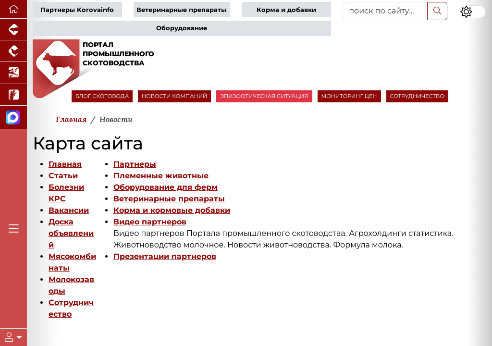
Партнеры (134, 164)
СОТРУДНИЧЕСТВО (417, 96)
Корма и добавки (286, 9)
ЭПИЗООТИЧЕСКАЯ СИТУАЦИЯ (264, 96)
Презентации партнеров (164, 256)
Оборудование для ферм (165, 187)
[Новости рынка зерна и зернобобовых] (13, 95)
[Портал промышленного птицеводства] (13, 51)
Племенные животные (161, 175)
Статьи (63, 175)
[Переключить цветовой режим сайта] (473, 11)
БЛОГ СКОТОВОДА (102, 96)
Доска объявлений (71, 233)
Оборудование (181, 28)
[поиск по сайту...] (385, 11)
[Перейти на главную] (13, 9)
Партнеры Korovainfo (77, 9)
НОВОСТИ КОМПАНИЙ (174, 96)
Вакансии (69, 210)
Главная (65, 164)
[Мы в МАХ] (13, 117)
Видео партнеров (149, 221)
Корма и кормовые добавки (171, 210)
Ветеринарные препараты (181, 9)
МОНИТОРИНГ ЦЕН (349, 96)
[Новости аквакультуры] (13, 73)
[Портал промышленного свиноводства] (13, 29)
